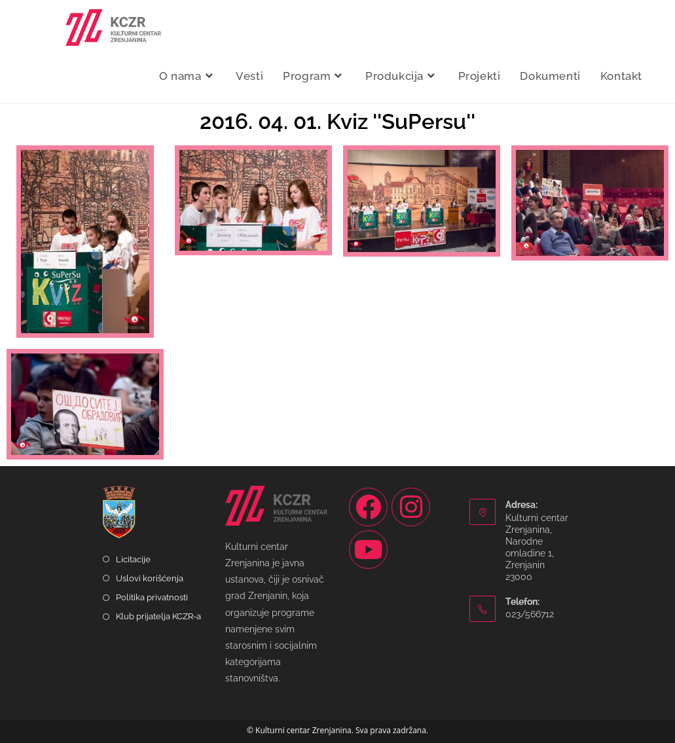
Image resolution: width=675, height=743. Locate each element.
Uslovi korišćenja (149, 578)
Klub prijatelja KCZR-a (158, 616)
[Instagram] (411, 507)
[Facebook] (368, 507)
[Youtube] (368, 549)
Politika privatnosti (152, 597)
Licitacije (133, 559)
